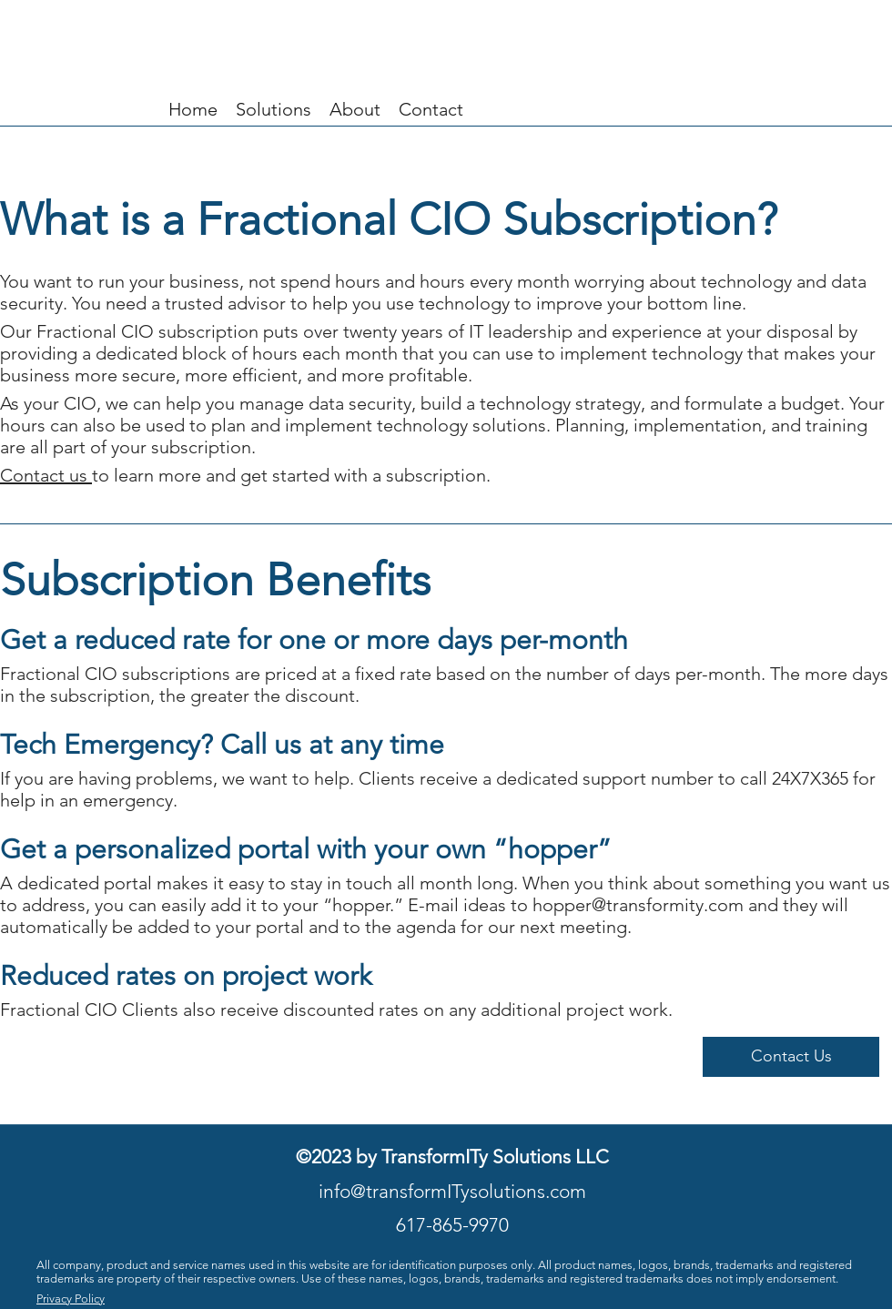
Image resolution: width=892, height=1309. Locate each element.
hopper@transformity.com (638, 905)
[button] (791, 1057)
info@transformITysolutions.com (452, 1191)
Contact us (46, 475)
